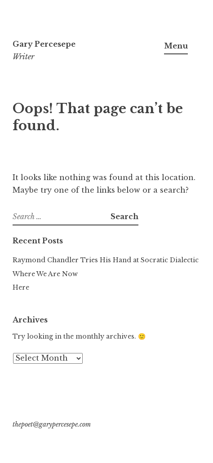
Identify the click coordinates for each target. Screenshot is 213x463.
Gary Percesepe (44, 44)
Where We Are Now (45, 274)
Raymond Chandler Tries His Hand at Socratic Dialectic (106, 260)
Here (21, 287)
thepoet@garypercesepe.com (52, 424)
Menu (176, 45)
